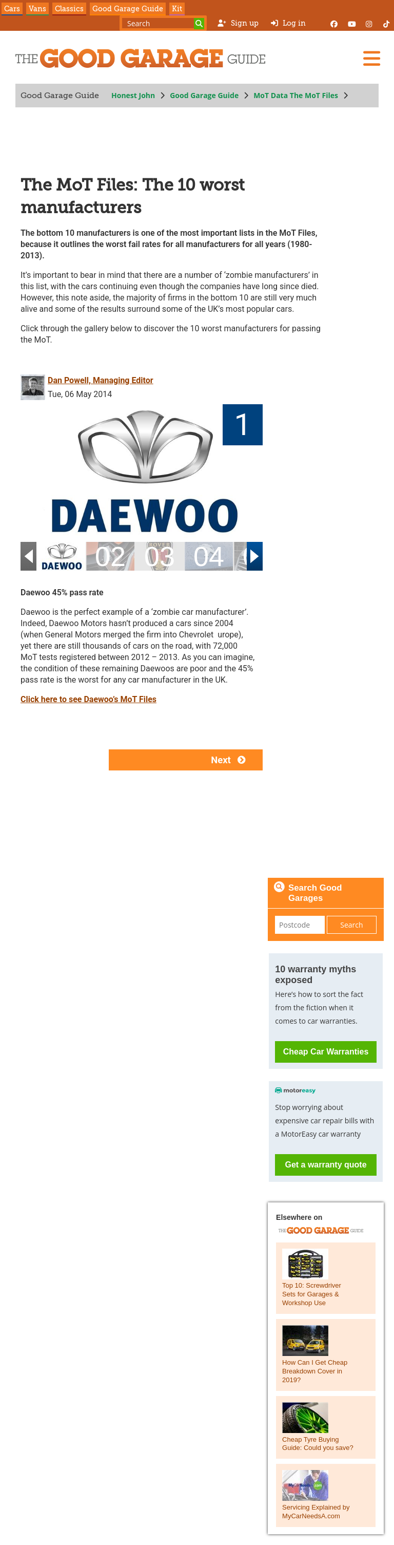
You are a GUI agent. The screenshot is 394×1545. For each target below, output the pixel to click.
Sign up (238, 23)
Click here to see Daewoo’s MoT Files (88, 699)
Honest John (133, 95)
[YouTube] (351, 23)
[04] (208, 557)
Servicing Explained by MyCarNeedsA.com (316, 1511)
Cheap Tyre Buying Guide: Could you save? (317, 1444)
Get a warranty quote (325, 1164)
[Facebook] (334, 23)
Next (230, 760)
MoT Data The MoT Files (295, 95)
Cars (12, 9)
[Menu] (371, 58)
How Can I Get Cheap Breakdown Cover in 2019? (314, 1371)
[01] (61, 557)
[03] (159, 557)
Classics (69, 9)
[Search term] (163, 23)
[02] (110, 557)
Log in (288, 23)
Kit (177, 9)
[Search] (199, 23)
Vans (37, 9)
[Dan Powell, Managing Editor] (34, 386)
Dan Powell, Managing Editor (100, 380)
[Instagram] (369, 23)
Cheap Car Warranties (326, 1051)
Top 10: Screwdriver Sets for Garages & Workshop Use (311, 1294)
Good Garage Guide (127, 9)
